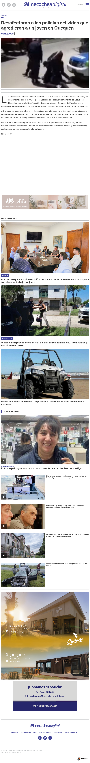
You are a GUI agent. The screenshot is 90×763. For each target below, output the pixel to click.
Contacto (58, 732)
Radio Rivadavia (71, 732)
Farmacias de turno (28, 732)
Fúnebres (14, 732)
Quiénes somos (45, 732)
